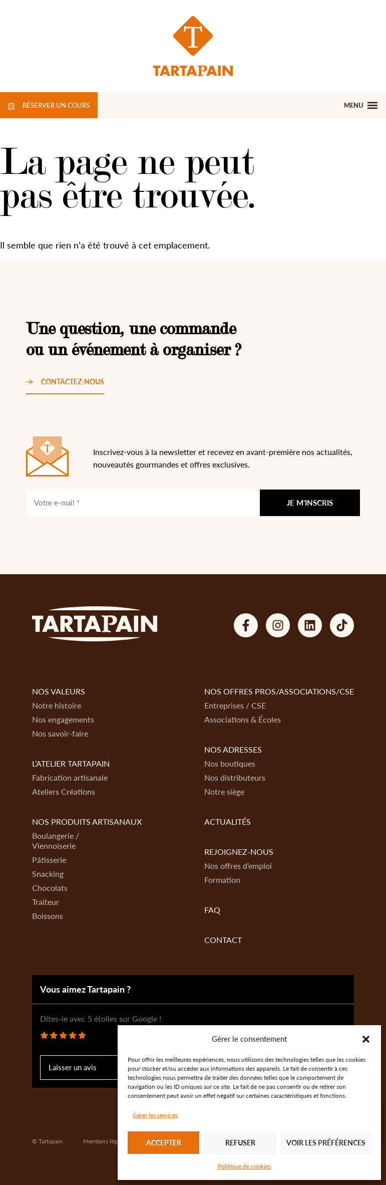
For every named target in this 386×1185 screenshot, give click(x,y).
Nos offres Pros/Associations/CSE (279, 691)
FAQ (212, 909)
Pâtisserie (49, 859)
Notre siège (224, 791)
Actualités (227, 821)
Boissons (47, 915)
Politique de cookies (244, 1166)
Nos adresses (233, 749)
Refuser (240, 1142)
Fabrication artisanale (70, 777)
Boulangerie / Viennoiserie (55, 840)
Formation (222, 879)
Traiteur (45, 901)
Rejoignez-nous (238, 851)
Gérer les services (155, 1115)
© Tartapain (47, 1141)
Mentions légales (105, 1141)
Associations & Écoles (242, 719)
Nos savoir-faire (60, 733)
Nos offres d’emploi (238, 865)
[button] (366, 1039)
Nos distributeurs (234, 777)
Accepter (163, 1142)
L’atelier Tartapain (71, 763)
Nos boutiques (229, 763)
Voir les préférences (325, 1142)
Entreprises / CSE (235, 705)
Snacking (48, 873)
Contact (223, 939)
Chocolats (50, 887)
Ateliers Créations (63, 791)
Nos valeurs (58, 691)
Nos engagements (63, 719)
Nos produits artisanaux (87, 821)
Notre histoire (56, 705)
